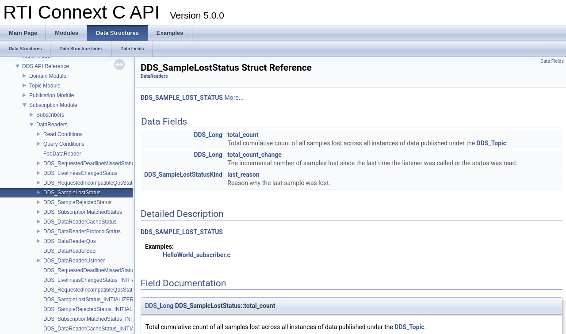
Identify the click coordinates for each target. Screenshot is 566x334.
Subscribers (50, 115)
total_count (242, 134)
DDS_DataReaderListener (74, 261)
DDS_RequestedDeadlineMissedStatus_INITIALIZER (106, 270)
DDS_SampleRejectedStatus (77, 202)
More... (233, 97)
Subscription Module (53, 105)
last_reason (243, 174)
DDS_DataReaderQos (69, 241)
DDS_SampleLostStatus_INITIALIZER (88, 299)
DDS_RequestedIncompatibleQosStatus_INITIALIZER (107, 290)
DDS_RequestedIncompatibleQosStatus (90, 183)
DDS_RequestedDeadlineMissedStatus (89, 163)
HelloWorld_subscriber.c (196, 254)
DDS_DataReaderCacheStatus (79, 222)
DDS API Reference (45, 66)
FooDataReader (62, 154)
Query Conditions (63, 144)
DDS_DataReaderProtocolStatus (82, 231)
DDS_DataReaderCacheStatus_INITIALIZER (96, 329)
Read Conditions (63, 134)
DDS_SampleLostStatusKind (183, 174)
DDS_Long (208, 134)
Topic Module (45, 86)
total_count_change (254, 154)
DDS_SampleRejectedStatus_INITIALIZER (94, 309)
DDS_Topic (491, 143)
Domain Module (47, 76)
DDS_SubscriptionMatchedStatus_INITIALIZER (99, 319)
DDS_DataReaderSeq (69, 251)
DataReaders (52, 124)
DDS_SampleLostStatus (71, 193)
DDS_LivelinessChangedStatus (80, 173)
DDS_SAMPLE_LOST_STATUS (182, 97)
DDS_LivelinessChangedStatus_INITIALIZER (96, 280)
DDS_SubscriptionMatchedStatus (82, 212)
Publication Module (51, 95)
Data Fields (552, 61)
